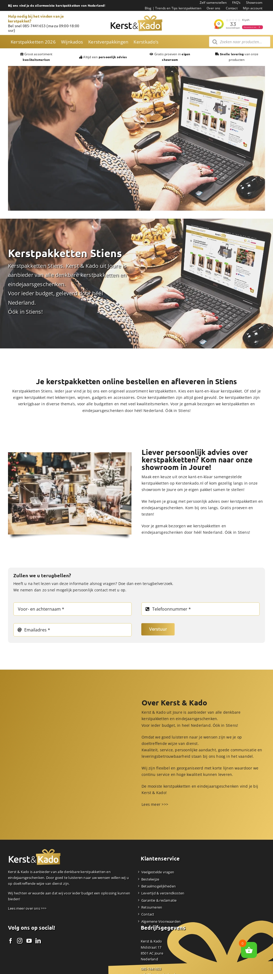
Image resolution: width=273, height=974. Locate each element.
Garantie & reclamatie (158, 900)
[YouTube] (29, 941)
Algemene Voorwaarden (160, 921)
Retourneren (151, 907)
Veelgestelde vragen (157, 872)
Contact (147, 914)
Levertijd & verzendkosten (162, 893)
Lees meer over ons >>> (27, 908)
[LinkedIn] (38, 941)
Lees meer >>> (155, 804)
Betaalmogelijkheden (158, 886)
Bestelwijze (150, 879)
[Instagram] (19, 941)
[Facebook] (10, 941)
